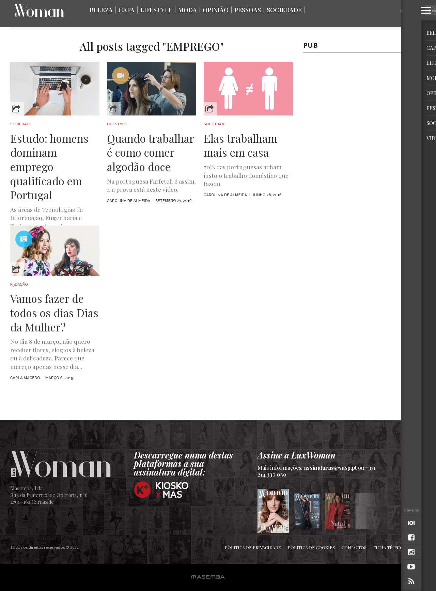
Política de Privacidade (253, 547)
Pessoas (247, 10)
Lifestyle (156, 10)
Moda (187, 10)
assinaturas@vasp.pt (330, 467)
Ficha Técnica (389, 547)
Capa (127, 10)
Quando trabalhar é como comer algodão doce (150, 152)
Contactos (354, 547)
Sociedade (284, 10)
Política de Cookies (311, 547)
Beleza (101, 10)
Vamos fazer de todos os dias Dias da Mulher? (54, 312)
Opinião (216, 10)
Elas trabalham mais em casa (240, 145)
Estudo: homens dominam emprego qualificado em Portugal (49, 166)
